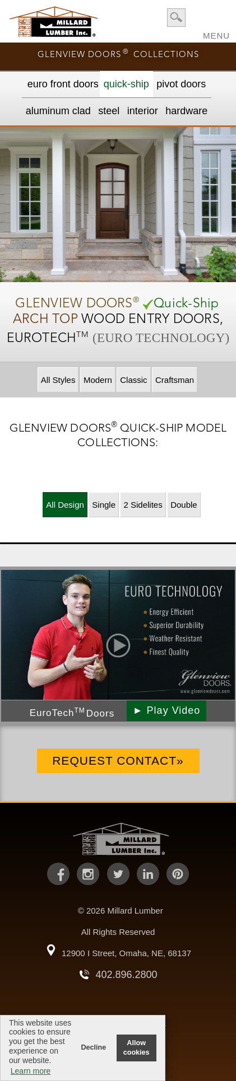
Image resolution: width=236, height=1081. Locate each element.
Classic (133, 380)
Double (183, 504)
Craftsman (174, 380)
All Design (65, 504)
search (176, 17)
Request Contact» (118, 760)
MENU (216, 32)
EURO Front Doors (63, 84)
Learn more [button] (31, 1070)
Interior (142, 110)
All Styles (58, 380)
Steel (108, 110)
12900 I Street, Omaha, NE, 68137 (126, 953)
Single (103, 504)
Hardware (186, 110)
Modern (98, 380)
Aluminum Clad (58, 110)
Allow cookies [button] (136, 1047)
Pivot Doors (181, 84)
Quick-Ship (126, 84)
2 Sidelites (142, 504)
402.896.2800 (126, 974)
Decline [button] (93, 1047)
